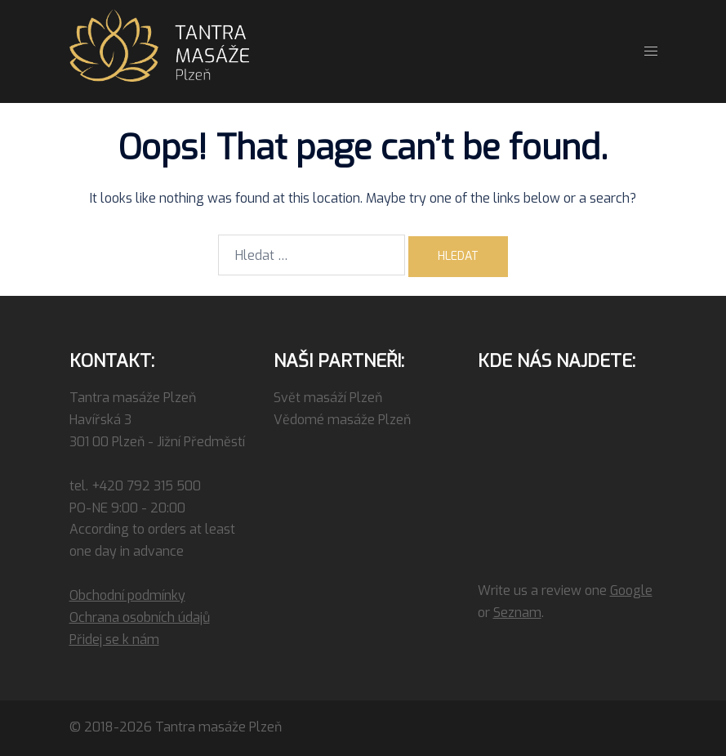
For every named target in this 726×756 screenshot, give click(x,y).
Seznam (517, 612)
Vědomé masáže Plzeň (342, 419)
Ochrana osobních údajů (139, 617)
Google (631, 590)
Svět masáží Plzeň (328, 397)
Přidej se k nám (114, 639)
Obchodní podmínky (127, 595)
